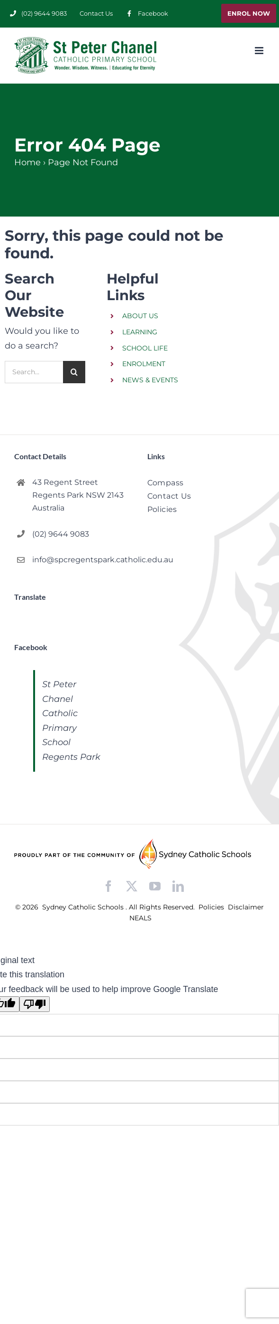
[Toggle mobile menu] (260, 51)
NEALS (140, 918)
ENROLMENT (143, 363)
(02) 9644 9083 (60, 534)
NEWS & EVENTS (150, 380)
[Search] (74, 372)
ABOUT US (140, 316)
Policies (212, 907)
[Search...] (34, 372)
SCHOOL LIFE (145, 348)
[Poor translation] (34, 1004)
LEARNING (139, 332)
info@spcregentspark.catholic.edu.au (82, 559)
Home (27, 162)
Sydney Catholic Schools (84, 907)
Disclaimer (246, 907)
